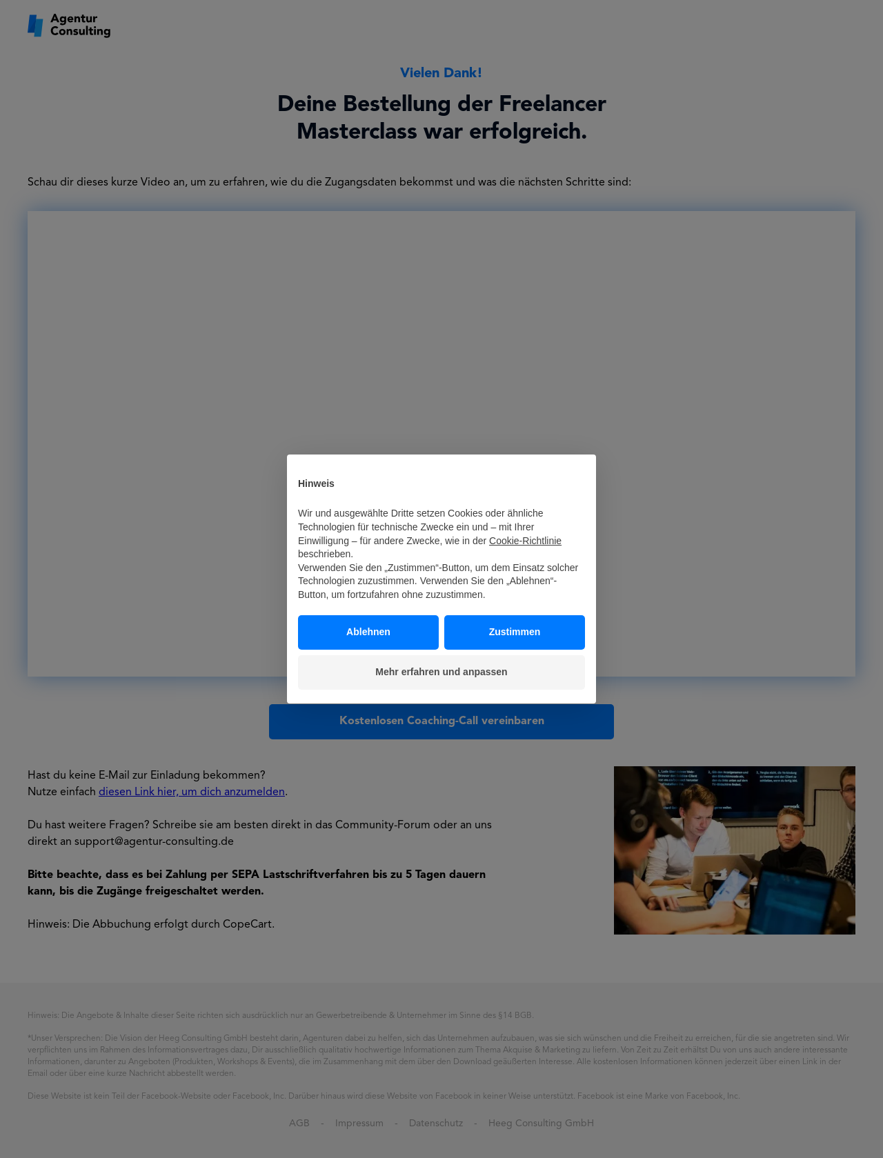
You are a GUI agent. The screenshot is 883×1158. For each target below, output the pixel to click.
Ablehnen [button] (368, 631)
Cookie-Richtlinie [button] (525, 540)
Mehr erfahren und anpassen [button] (441, 671)
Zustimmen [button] (515, 631)
